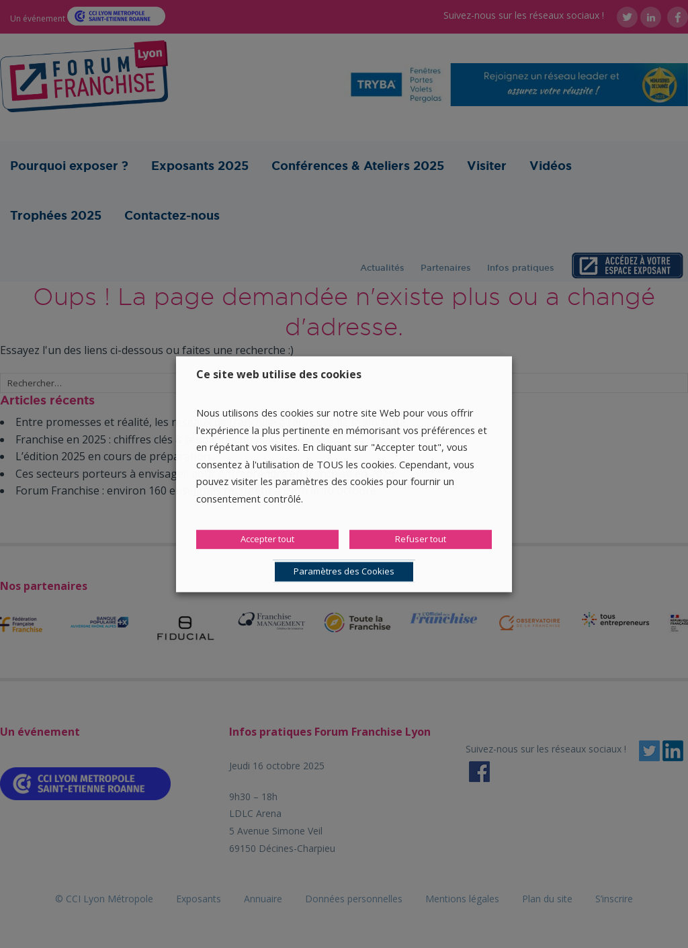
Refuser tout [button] (420, 539)
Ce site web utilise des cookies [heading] (278, 374)
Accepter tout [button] (267, 539)
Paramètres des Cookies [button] (344, 571)
